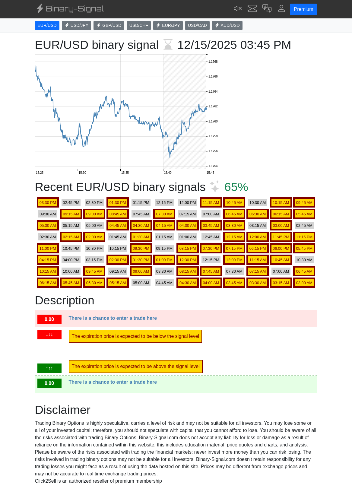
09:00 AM (94, 214)
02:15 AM (71, 237)
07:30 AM (164, 214)
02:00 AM (94, 237)
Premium (303, 9)
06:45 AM (234, 214)
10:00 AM (71, 271)
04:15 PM (48, 260)
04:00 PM (71, 260)
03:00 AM (281, 225)
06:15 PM (257, 248)
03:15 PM (94, 260)
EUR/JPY (168, 25)
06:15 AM (281, 214)
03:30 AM (234, 225)
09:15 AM (71, 214)
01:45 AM (117, 237)
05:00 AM (94, 225)
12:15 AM (234, 237)
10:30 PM (94, 248)
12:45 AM (211, 237)
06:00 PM (281, 248)
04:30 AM (141, 225)
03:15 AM (257, 225)
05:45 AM (304, 214)
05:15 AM (71, 225)
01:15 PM (141, 202)
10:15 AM (281, 202)
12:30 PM (187, 260)
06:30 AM (257, 214)
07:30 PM (211, 248)
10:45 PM (71, 248)
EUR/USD (47, 25)
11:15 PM (304, 237)
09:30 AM (48, 214)
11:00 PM (48, 248)
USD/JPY (76, 25)
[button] (267, 9)
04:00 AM (187, 225)
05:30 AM (48, 225)
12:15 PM (164, 202)
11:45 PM (281, 237)
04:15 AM (164, 225)
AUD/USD (227, 25)
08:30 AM (164, 271)
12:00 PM (187, 202)
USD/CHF (138, 25)
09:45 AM (304, 202)
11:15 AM (211, 202)
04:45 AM (117, 225)
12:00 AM (257, 237)
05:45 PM (304, 248)
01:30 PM (117, 202)
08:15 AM (187, 271)
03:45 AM (211, 225)
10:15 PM (117, 248)
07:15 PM (234, 248)
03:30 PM (48, 202)
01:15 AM (164, 237)
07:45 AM (141, 214)
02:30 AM (48, 237)
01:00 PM (164, 260)
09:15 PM (164, 248)
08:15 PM (187, 248)
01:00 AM (187, 237)
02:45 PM (71, 202)
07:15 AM (187, 214)
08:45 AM (117, 214)
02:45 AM (304, 225)
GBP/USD (108, 25)
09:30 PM (141, 248)
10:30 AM (257, 202)
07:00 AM (211, 214)
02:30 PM (94, 202)
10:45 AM (234, 202)
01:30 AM (141, 237)
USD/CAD (197, 25)
